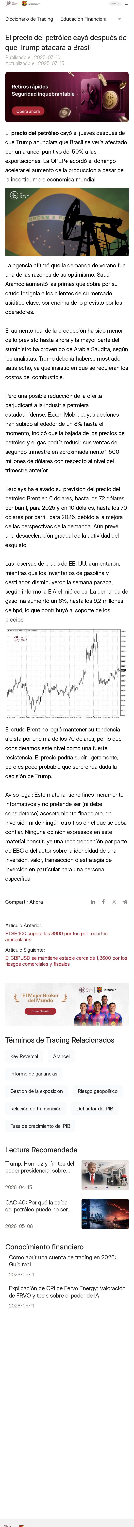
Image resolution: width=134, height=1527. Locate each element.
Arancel (61, 1056)
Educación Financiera (83, 19)
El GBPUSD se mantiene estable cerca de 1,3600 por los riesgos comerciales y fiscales (66, 961)
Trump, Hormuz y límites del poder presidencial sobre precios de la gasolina (39, 1167)
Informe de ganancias (33, 1074)
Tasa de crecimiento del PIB (40, 1126)
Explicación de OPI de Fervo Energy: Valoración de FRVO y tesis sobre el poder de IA (67, 1292)
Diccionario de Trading (29, 19)
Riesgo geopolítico (98, 1091)
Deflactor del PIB (95, 1109)
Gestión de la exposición (36, 1091)
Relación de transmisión (36, 1109)
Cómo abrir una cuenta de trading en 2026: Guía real (62, 1261)
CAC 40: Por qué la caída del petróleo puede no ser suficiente (36, 1206)
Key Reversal (24, 1056)
